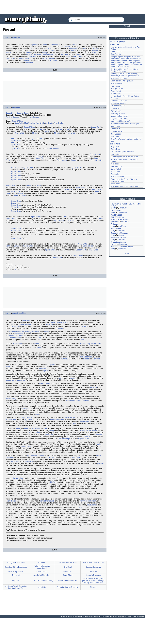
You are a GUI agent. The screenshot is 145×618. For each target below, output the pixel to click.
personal (114, 222)
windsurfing (10, 380)
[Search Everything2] (96, 19)
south (45, 45)
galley (74, 423)
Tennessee (73, 49)
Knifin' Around (42, 572)
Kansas (86, 359)
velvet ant (93, 572)
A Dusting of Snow (118, 114)
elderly (44, 52)
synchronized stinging (35, 456)
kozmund (16, 107)
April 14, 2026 (116, 111)
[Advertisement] (72, 7)
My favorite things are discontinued (42, 567)
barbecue (49, 324)
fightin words (27, 417)
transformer (10, 58)
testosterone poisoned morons (77, 401)
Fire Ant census (15, 338)
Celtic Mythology (117, 169)
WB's (39, 185)
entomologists (11, 501)
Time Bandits (116, 54)
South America (66, 47)
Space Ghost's (96, 160)
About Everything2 (117, 42)
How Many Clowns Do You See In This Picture (126, 205)
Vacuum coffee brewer (119, 116)
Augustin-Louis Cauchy (119, 119)
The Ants (93, 587)
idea (113, 212)
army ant (74, 51)
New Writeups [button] (127, 199)
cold (27, 62)
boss (26, 429)
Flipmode (15, 581)
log (112, 217)
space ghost (76, 168)
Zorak (40, 156)
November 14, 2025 (118, 106)
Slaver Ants (67, 572)
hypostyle (120, 217)
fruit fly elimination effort (68, 563)
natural (44, 58)
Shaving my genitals (15, 572)
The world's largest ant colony (41, 581)
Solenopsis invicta (32, 332)
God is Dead (115, 149)
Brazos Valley (11, 399)
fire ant (60, 328)
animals (8, 52)
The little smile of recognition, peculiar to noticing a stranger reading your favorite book (93, 581)
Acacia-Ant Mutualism (42, 575)
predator (51, 58)
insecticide (32, 56)
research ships (69, 417)
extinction (95, 52)
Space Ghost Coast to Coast (17, 113)
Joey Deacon (116, 134)
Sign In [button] (127, 26)
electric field (77, 56)
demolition (86, 437)
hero (45, 429)
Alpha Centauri (52, 149)
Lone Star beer (26, 324)
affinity (68, 56)
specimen (24, 408)
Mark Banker (59, 123)
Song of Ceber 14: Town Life (67, 587)
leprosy (45, 371)
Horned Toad (36, 54)
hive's (52, 482)
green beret (49, 435)
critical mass (50, 457)
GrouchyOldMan (18, 313)
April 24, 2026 (116, 215)
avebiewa (122, 226)
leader (18, 429)
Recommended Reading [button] (127, 38)
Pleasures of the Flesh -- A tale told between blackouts (124, 180)
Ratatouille (115, 174)
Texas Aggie (17, 344)
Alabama (10, 336)
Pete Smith (40, 123)
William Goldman (117, 177)
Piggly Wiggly (13, 326)
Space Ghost (96, 127)
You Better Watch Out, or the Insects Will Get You (16, 587)
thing (6, 37)
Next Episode (34, 117)
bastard (95, 49)
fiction (113, 244)
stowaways (19, 334)
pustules (100, 463)
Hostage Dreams (117, 89)
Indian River (115, 126)
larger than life (83, 439)
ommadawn (122, 212)
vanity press (115, 184)
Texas (75, 45)
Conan (42, 129)
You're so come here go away (122, 81)
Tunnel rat (16, 575)
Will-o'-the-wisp (116, 83)
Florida (20, 336)
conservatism (26, 446)
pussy (37, 414)
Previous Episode (12, 117)
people (28, 52)
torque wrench (85, 421)
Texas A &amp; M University (90, 344)
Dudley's (37, 344)
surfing (72, 378)
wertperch (122, 249)
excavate (93, 387)
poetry (113, 208)
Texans (39, 348)
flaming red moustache (88, 431)
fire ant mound (44, 383)
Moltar (69, 129)
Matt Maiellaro (29, 123)
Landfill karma (116, 52)
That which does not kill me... (68, 581)
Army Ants (42, 563)
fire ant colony (18, 478)
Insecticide (42, 587)
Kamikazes (15, 461)
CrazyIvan (16, 37)
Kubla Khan (115, 172)
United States (55, 45)
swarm (53, 51)
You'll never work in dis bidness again (125, 186)
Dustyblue (122, 231)
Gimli (29, 433)
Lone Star (26, 320)
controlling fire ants (47, 501)
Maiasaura (115, 137)
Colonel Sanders (117, 131)
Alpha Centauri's (37, 139)
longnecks (51, 365)
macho (98, 444)
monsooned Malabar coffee (121, 121)
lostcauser (123, 208)
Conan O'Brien (17, 121)
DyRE (16, 270)
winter (31, 62)
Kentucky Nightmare (93, 575)
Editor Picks (115, 144)
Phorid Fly (53, 60)
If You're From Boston (119, 78)
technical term (11, 419)
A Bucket (114, 224)
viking (52, 431)
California (49, 49)
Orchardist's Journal (93, 567)
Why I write (115, 147)
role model (36, 429)
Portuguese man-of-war (16, 563)
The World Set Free (118, 103)
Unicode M (115, 108)
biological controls (85, 357)
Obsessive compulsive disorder (122, 152)
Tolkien (37, 433)
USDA (40, 338)
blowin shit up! (64, 439)
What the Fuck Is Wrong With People (125, 124)
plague (35, 45)
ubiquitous (65, 54)
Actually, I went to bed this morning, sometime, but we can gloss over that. (125, 75)
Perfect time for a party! (59, 322)
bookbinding (115, 154)
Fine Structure (116, 166)
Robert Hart (115, 129)
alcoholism (21, 380)
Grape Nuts (80, 507)
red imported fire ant (16, 332)
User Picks (114, 44)
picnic (78, 54)
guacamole (84, 326)
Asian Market (116, 91)
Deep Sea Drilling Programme (16, 567)
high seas (28, 419)
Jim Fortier (49, 123)
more (127, 254)
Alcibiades (115, 164)
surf (60, 378)
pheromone (76, 457)
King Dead (68, 567)
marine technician (57, 419)
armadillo (42, 369)
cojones (99, 435)
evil (84, 49)
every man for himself (87, 501)
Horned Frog (48, 54)
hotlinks (8, 367)
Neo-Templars (116, 86)
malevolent (91, 505)
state (31, 49)
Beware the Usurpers (119, 101)
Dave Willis (19, 123)
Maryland (96, 359)
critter (46, 332)
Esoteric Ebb (116, 94)
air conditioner (24, 58)
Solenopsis (28, 461)
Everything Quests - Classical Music (124, 157)
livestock (95, 51)
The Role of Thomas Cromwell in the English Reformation (124, 70)
